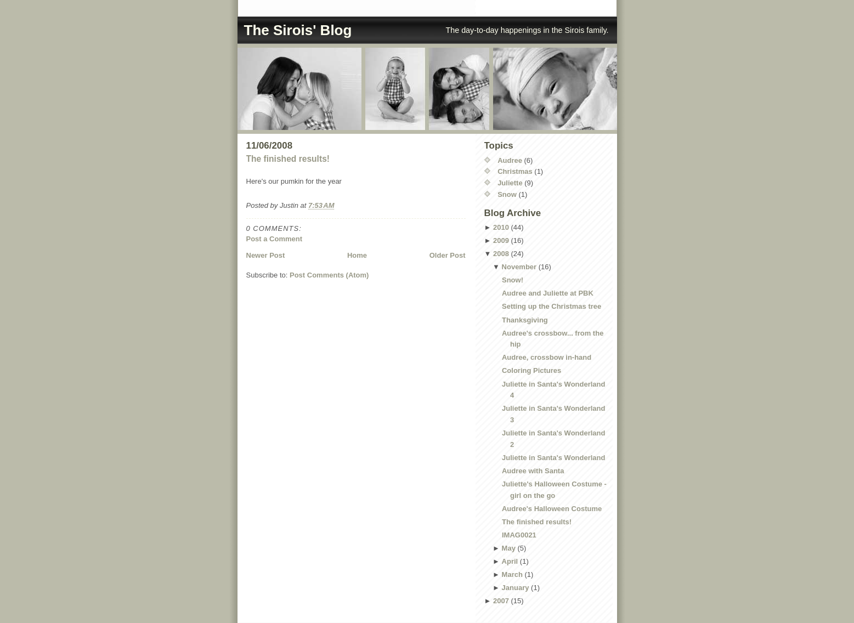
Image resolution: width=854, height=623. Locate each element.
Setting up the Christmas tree (551, 306)
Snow (507, 194)
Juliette (510, 183)
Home (357, 255)
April (510, 561)
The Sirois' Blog (298, 30)
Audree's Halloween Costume (552, 509)
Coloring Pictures (531, 370)
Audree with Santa (533, 471)
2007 (501, 601)
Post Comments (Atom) (329, 275)
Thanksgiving (525, 320)
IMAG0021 (519, 535)
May (509, 548)
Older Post (447, 255)
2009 (501, 240)
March (512, 574)
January (515, 588)
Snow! (512, 280)
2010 (501, 227)
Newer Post (265, 255)
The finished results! (288, 158)
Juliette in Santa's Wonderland (554, 458)
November (519, 267)
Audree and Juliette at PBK (547, 293)
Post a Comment (274, 239)
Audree (509, 160)
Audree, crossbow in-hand (546, 357)
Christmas (515, 171)
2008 (501, 254)
